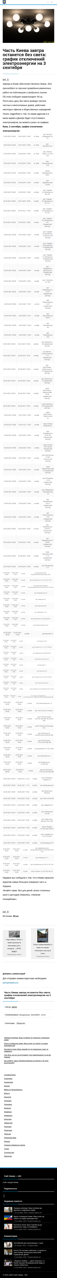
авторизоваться (10, 983)
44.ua (15, 916)
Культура (7, 1119)
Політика (7, 1127)
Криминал (8, 1115)
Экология (8, 1156)
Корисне (7, 1108)
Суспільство (9, 1152)
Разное (7, 1141)
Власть (7, 1093)
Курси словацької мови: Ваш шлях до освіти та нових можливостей (29, 1217)
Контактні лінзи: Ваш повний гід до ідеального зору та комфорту (28, 1226)
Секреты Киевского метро (14, 1145)
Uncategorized (10, 1075)
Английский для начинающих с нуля (28, 1243)
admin (14, 1007)
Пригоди (7, 1134)
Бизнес (7, 1086)
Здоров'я (7, 1101)
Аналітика (8, 1079)
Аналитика (8, 1082)
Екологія (7, 1097)
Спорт (6, 1149)
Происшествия (10, 1138)
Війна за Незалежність (13, 1090)
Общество (21, 1023)
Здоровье (8, 1104)
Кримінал (8, 1112)
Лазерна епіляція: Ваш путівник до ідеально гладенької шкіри (28, 1209)
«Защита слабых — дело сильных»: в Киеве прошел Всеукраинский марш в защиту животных (29, 1263)
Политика (8, 1130)
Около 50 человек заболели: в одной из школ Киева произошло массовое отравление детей (30, 1252)
